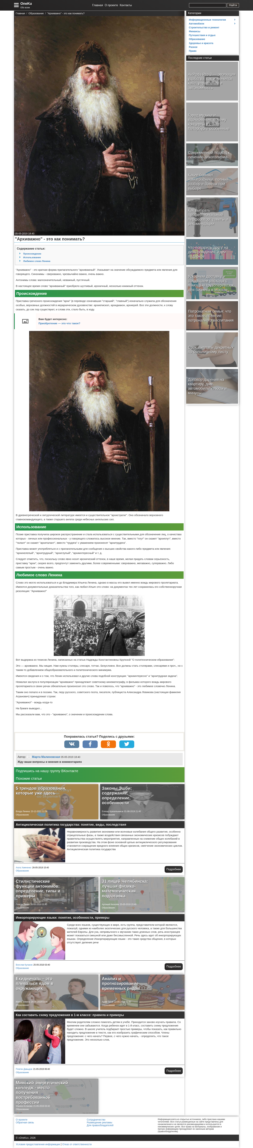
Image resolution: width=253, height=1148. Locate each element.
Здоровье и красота (201, 43)
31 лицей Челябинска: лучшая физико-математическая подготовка (125, 889)
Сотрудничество (96, 1120)
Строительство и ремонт (204, 27)
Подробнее (173, 869)
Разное (193, 47)
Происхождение (32, 253)
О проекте (111, 5)
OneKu (26, 3)
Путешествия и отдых (202, 35)
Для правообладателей (100, 1125)
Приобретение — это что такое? (59, 323)
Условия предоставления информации (38, 1144)
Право (192, 50)
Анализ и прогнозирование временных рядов (121, 984)
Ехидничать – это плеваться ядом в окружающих (34, 984)
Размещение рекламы (99, 1122)
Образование (22, 815)
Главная (97, 5)
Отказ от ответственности (77, 1144)
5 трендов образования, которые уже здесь (41, 791)
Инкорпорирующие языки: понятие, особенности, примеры (62, 918)
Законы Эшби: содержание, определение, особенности (117, 796)
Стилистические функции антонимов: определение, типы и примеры (38, 889)
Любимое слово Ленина (36, 261)
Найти (233, 5)
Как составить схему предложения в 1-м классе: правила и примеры (70, 1015)
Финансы (194, 31)
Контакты (126, 5)
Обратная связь (25, 1122)
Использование (32, 257)
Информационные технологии (207, 19)
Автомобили (196, 23)
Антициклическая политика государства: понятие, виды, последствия (71, 825)
